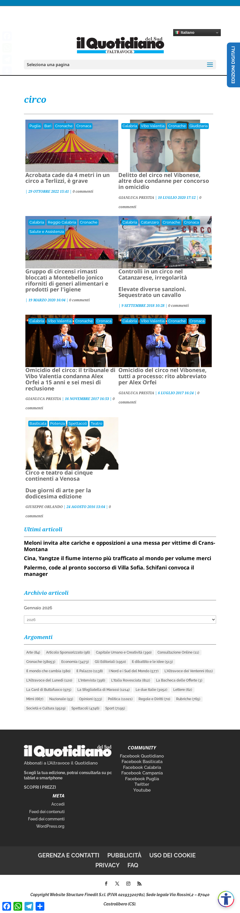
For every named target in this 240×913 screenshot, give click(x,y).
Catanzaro (150, 222)
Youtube (142, 790)
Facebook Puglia (142, 778)
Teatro (96, 423)
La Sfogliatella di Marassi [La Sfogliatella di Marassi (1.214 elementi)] (103, 690)
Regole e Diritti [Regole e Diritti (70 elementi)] (154, 699)
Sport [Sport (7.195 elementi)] (115, 708)
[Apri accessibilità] (226, 899)
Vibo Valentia (152, 126)
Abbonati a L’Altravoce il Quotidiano (61, 763)
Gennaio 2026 (38, 608)
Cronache (64, 126)
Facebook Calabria (142, 767)
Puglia (35, 126)
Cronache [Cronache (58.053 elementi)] (40, 662)
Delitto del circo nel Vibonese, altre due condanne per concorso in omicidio (163, 181)
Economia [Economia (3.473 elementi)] (75, 662)
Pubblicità (124, 855)
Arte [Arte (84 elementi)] (33, 652)
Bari (47, 126)
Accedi (57, 804)
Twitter (141, 784)
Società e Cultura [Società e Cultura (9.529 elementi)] (46, 708)
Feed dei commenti (46, 819)
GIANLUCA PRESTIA (136, 197)
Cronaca (83, 126)
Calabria (129, 126)
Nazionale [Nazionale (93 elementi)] (61, 699)
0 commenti (83, 191)
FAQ (132, 865)
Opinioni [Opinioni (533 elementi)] (90, 699)
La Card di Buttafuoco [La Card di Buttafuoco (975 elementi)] (48, 690)
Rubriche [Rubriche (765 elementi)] (188, 699)
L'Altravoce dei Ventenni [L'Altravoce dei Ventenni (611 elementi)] (188, 671)
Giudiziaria (199, 126)
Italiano (184, 32)
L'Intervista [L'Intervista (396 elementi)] (91, 680)
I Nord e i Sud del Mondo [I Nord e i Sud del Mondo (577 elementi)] (134, 671)
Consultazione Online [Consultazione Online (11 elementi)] (178, 652)
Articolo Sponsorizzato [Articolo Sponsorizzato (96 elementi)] (68, 652)
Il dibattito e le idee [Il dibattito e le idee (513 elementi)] (152, 662)
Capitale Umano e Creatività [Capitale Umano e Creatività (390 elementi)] (124, 652)
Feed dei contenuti (46, 811)
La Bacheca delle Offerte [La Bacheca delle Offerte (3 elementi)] (179, 680)
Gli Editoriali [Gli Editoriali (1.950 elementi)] (110, 662)
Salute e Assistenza (46, 231)
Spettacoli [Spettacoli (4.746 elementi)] (85, 708)
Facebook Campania (142, 773)
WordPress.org (50, 826)
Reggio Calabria (62, 222)
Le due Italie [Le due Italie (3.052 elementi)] (151, 690)
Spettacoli (78, 423)
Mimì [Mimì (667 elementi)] (34, 699)
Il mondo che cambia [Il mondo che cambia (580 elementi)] (48, 671)
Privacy (107, 865)
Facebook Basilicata (142, 761)
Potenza (57, 423)
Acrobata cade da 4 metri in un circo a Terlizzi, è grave (67, 178)
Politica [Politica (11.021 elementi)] (120, 699)
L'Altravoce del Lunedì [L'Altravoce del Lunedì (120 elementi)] (49, 680)
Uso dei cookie (172, 855)
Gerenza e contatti (68, 855)
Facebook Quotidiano (142, 756)
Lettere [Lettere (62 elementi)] (182, 690)
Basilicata (37, 423)
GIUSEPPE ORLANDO (44, 506)
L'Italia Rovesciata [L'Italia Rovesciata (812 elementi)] (130, 680)
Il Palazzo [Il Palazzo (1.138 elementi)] (89, 671)
